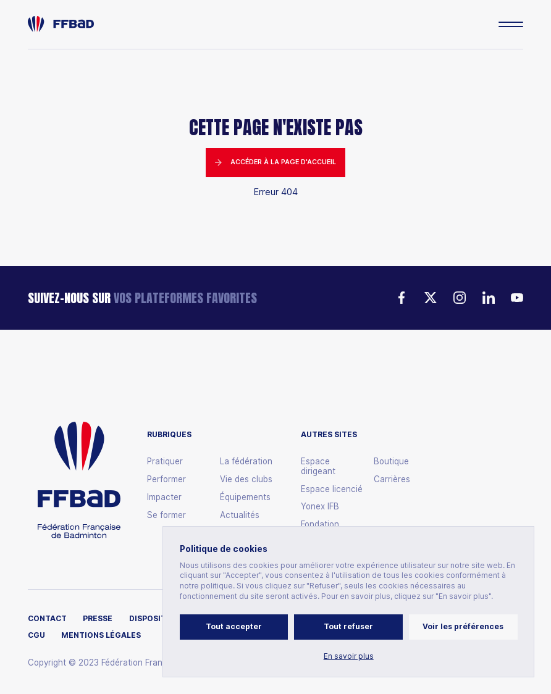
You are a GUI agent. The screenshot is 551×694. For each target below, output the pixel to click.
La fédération (246, 461)
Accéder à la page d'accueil (275, 162)
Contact (47, 618)
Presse (97, 618)
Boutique (391, 461)
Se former (166, 515)
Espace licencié (332, 489)
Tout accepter (234, 626)
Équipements (245, 497)
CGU (36, 635)
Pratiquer (165, 461)
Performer (166, 479)
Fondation (320, 524)
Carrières (392, 479)
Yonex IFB (320, 506)
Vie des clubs (246, 479)
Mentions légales (101, 635)
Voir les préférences (463, 626)
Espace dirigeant (318, 466)
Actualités (239, 515)
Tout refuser (348, 626)
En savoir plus (349, 656)
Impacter (164, 497)
